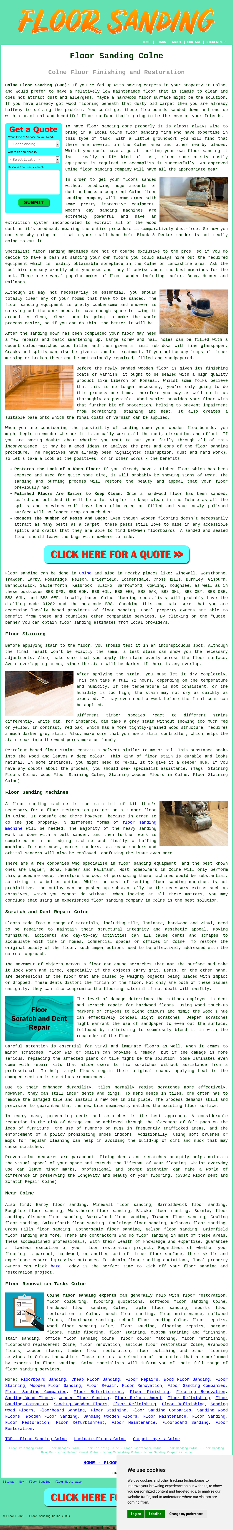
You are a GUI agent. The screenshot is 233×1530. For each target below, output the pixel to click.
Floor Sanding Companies (196, 1385)
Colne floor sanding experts (81, 1295)
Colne (85, 573)
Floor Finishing (149, 1392)
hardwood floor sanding (77, 1307)
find (24, 1204)
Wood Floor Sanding (187, 1379)
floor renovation (100, 1344)
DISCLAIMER (215, 42)
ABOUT (177, 42)
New (21, 1481)
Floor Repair (101, 1385)
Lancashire (64, 1357)
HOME (147, 42)
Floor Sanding (208, 1416)
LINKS (161, 42)
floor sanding (203, 151)
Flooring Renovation (200, 1392)
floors (151, 1046)
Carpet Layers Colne (156, 1439)
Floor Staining (108, 1410)
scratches (31, 1147)
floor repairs (208, 1320)
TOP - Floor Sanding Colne (36, 1439)
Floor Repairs (142, 1379)
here (56, 1266)
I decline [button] (155, 1514)
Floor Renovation (142, 1385)
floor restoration (203, 1295)
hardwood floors (155, 1005)
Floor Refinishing (188, 1398)
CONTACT (194, 42)
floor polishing (156, 1351)
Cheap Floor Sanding (95, 1379)
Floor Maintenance (164, 1416)
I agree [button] (136, 1514)
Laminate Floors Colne (100, 1439)
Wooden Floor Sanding (55, 1385)
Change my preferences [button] (186, 1514)
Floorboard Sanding (43, 1379)
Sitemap (8, 1481)
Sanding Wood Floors (29, 1398)
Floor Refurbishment (98, 1392)
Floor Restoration (27, 1422)
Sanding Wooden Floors (80, 1404)
